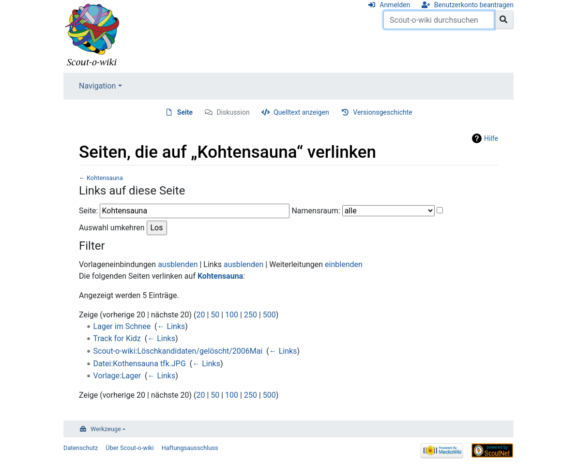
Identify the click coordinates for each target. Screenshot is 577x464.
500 (269, 314)
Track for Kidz (117, 338)
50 (215, 314)
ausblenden (177, 264)
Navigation (97, 85)
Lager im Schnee (122, 326)
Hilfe (491, 138)
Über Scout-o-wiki (129, 447)
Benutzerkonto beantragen (474, 5)
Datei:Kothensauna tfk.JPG (139, 363)
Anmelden (395, 5)
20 (200, 314)
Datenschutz (80, 447)
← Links (171, 326)
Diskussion (233, 112)
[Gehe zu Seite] (504, 20)
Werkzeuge (106, 429)
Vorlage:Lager (117, 375)
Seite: (88, 210)
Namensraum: (315, 210)
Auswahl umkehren (112, 227)
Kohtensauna (105, 177)
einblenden (344, 264)
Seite (185, 112)
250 (250, 314)
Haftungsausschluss (190, 447)
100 (231, 314)
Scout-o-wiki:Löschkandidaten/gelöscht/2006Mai (178, 351)
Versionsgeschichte (382, 112)
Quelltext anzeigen (301, 112)
